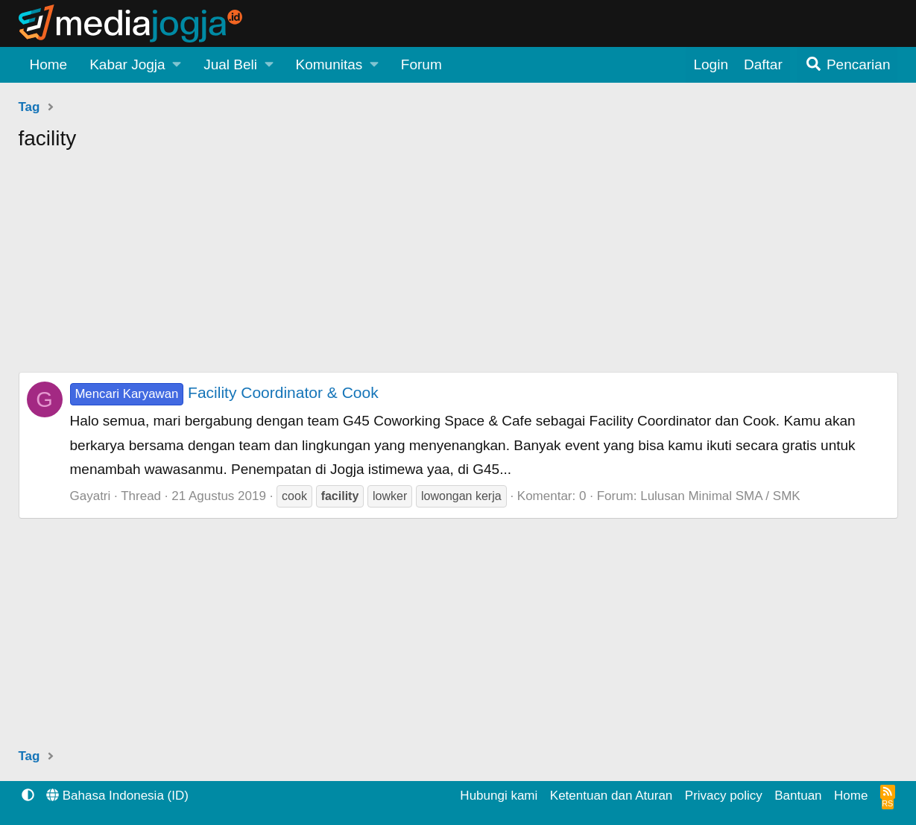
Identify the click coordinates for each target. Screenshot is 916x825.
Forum (421, 64)
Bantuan (797, 795)
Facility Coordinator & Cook (224, 392)
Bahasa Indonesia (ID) (117, 795)
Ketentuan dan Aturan (611, 795)
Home (49, 64)
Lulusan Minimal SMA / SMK (720, 496)
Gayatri (90, 496)
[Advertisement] (458, 267)
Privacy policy (723, 795)
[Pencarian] (847, 65)
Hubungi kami (498, 795)
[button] (135, 65)
